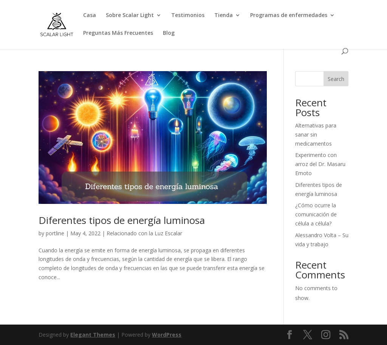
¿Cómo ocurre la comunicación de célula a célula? (316, 214)
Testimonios (187, 15)
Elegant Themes (92, 334)
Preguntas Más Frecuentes (118, 33)
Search (336, 78)
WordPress (166, 334)
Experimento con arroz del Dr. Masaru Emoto (320, 164)
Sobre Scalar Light (130, 15)
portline (55, 233)
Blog (169, 33)
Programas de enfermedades (288, 15)
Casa (89, 15)
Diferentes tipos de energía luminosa (122, 220)
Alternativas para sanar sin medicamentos (315, 134)
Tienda (223, 15)
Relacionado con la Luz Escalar (144, 233)
